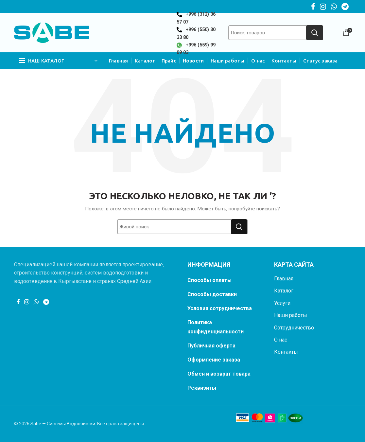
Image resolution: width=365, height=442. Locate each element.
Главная (283, 278)
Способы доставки (212, 294)
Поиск (314, 32)
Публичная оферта (211, 346)
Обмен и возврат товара (219, 374)
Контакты (286, 352)
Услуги (282, 303)
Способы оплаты (209, 280)
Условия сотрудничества (219, 308)
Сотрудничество (294, 328)
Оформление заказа (213, 360)
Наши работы (290, 315)
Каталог (283, 291)
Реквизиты (201, 388)
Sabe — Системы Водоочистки (62, 423)
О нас (280, 340)
